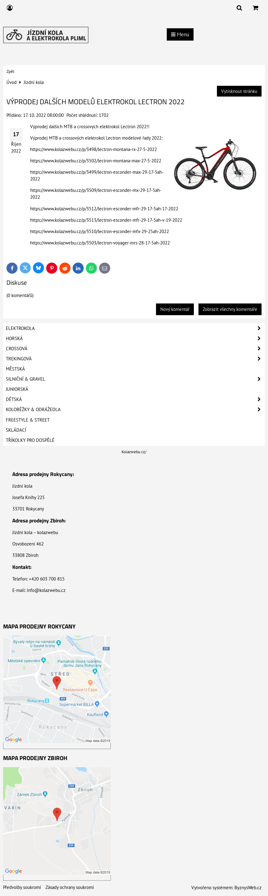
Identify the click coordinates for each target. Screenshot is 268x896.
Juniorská (17, 389)
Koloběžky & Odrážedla (135, 409)
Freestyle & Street (28, 420)
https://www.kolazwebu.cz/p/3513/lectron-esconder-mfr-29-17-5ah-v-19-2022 (106, 220)
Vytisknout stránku (239, 91)
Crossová (135, 349)
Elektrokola (135, 328)
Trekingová (135, 359)
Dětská (135, 399)
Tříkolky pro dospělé (30, 440)
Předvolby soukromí (22, 887)
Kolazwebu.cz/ (134, 451)
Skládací (16, 430)
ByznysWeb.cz (248, 887)
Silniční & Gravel (135, 379)
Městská (15, 369)
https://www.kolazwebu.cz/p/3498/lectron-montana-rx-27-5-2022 (93, 149)
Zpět (10, 71)
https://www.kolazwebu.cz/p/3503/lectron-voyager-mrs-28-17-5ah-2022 (100, 243)
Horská (135, 338)
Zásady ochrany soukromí (70, 887)
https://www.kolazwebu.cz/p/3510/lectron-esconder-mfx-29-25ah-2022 (99, 231)
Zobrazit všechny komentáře (230, 309)
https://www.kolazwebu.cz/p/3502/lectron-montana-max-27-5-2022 (95, 161)
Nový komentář (175, 309)
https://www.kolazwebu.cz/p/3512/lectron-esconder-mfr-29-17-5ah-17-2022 (104, 209)
